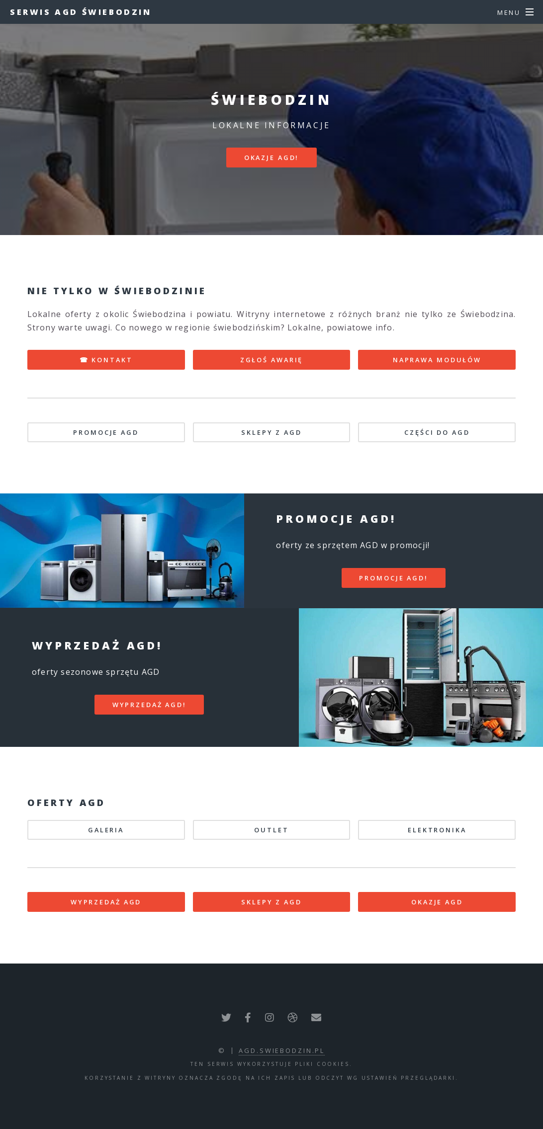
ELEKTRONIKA (437, 829)
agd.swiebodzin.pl (282, 1050)
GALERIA (106, 829)
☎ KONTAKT (106, 359)
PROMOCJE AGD (106, 432)
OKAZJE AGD (437, 901)
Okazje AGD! (271, 157)
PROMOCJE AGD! (393, 577)
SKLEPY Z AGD (271, 432)
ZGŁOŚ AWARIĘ (271, 359)
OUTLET (271, 829)
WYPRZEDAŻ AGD (106, 901)
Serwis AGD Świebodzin (81, 11)
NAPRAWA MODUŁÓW (437, 359)
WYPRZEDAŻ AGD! (149, 704)
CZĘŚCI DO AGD (436, 432)
